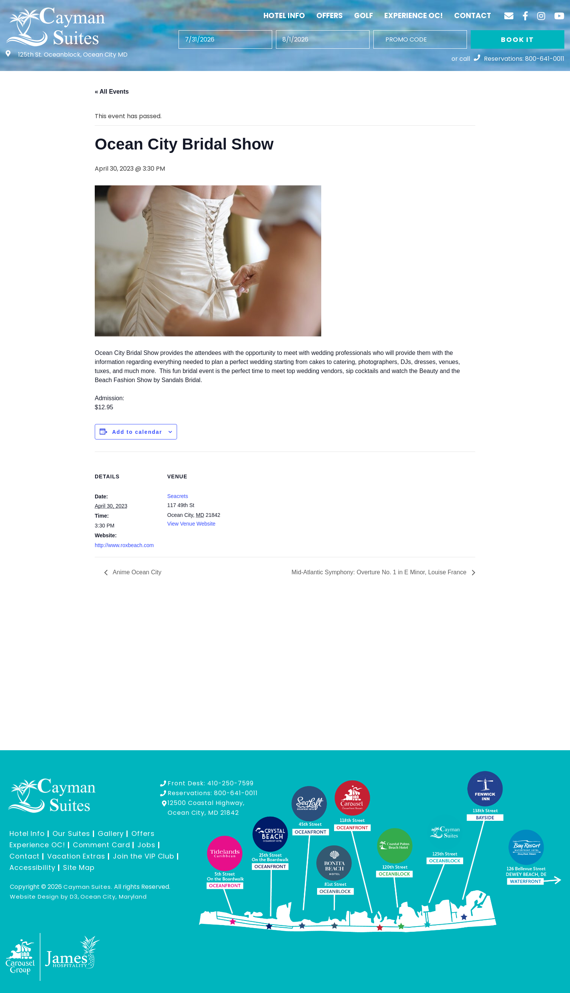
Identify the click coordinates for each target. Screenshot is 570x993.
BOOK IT (517, 39)
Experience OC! (413, 16)
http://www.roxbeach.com (124, 545)
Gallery (111, 833)
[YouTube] (559, 15)
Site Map (79, 867)
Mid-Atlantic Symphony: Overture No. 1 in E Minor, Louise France (379, 572)
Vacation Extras (76, 856)
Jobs (146, 845)
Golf (363, 16)
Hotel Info (284, 16)
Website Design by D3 (44, 896)
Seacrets (177, 496)
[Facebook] (525, 15)
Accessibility (32, 867)
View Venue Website (191, 524)
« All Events (112, 91)
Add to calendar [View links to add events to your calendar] (137, 432)
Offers (329, 16)
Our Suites (71, 833)
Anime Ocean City (136, 572)
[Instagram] (541, 15)
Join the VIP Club (143, 856)
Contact (472, 16)
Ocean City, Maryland (113, 896)
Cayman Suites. (87, 887)
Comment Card (101, 845)
